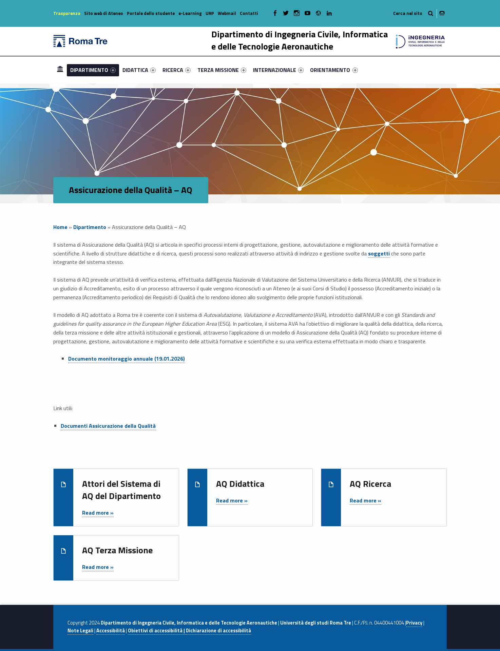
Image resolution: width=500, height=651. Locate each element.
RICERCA (176, 70)
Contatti (249, 13)
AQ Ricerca (370, 483)
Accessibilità (110, 630)
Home (60, 70)
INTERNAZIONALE (278, 70)
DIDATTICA (139, 70)
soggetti (379, 253)
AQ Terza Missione (117, 550)
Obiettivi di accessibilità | (157, 630)
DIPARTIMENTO (93, 70)
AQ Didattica (240, 483)
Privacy (414, 623)
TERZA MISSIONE (221, 70)
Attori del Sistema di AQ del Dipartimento (121, 489)
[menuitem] (60, 69)
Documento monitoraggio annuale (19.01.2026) (126, 359)
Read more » (98, 513)
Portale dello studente (151, 13)
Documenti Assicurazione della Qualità (108, 426)
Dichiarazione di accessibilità (218, 630)
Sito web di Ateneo (103, 13)
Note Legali (80, 630)
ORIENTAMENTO (334, 70)
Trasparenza (66, 13)
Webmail (227, 13)
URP (210, 13)
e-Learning (190, 13)
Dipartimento (89, 227)
